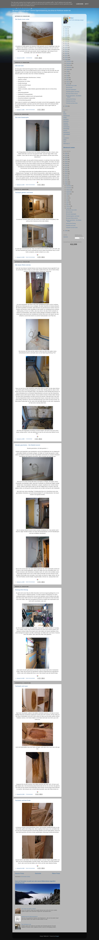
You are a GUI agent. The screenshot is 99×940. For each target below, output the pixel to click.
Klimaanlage (66, 128)
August (68, 69)
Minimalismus (66, 132)
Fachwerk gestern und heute (24, 192)
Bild (64, 112)
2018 (66, 41)
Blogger (57, 936)
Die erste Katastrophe (22, 117)
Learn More (79, 4)
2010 (66, 57)
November (68, 63)
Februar (68, 81)
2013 (66, 51)
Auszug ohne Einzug (21, 590)
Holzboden (65, 124)
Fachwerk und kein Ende (22, 800)
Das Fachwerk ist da (26, 924)
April (67, 77)
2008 (66, 106)
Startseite (38, 873)
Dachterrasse (66, 115)
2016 (66, 45)
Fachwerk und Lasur (21, 686)
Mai (67, 75)
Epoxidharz (66, 119)
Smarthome (66, 138)
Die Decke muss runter (22, 19)
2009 (66, 59)
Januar (68, 83)
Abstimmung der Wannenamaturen (29, 916)
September (69, 67)
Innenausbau (66, 126)
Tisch (64, 141)
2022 (66, 35)
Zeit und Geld (19, 65)
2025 (66, 28)
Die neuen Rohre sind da (23, 265)
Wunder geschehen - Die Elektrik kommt (27, 445)
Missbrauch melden (69, 147)
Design (65, 117)
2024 (66, 30)
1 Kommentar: (29, 57)
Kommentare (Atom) (25, 876)
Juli (67, 71)
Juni (67, 73)
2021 (66, 37)
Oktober (68, 65)
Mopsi (71, 18)
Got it (86, 4)
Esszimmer (66, 121)
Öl (64, 136)
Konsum (65, 130)
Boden (64, 113)
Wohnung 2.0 (66, 143)
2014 (66, 49)
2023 (66, 33)
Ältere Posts (56, 873)
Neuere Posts (19, 873)
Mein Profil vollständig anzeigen (76, 20)
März (67, 79)
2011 (66, 55)
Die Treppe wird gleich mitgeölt (28, 908)
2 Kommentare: (29, 794)
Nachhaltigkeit (66, 134)
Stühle (64, 139)
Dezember (68, 61)
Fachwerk (65, 123)
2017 (66, 43)
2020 (66, 39)
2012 (66, 53)
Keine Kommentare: (30, 109)
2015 (66, 47)
